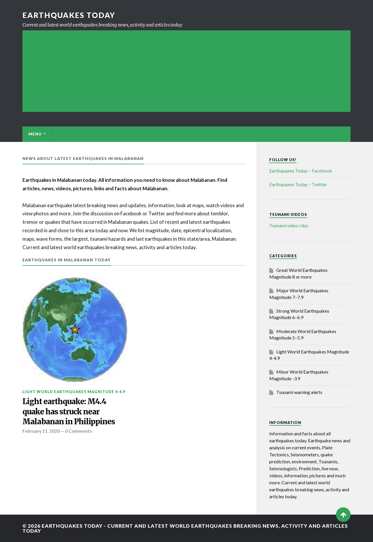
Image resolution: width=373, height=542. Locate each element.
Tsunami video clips (288, 225)
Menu (35, 134)
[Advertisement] (186, 71)
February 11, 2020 (41, 431)
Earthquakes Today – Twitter (298, 184)
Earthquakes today (68, 15)
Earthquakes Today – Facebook (300, 170)
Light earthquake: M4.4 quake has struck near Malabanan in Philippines (68, 411)
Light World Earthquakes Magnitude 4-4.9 (73, 391)
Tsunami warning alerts (299, 392)
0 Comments (78, 431)
